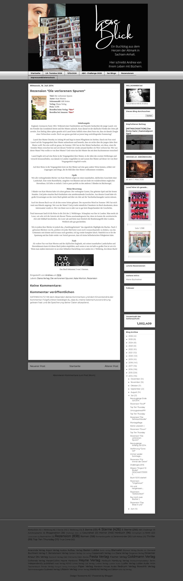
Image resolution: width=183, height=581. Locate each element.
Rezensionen (127, 73)
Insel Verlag (59, 563)
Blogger (109, 576)
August (134, 392)
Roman (85, 536)
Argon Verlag (52, 550)
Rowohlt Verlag (146, 566)
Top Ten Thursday (137, 407)
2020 (131, 356)
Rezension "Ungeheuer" (136, 482)
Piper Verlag (85, 566)
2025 (131, 339)
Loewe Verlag (102, 563)
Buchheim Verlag (36, 553)
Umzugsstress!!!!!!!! (137, 410)
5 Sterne (126, 529)
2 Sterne (59, 530)
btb (120, 569)
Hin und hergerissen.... (137, 487)
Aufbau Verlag (75, 550)
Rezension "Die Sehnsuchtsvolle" (138, 418)
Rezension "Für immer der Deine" (138, 460)
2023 (131, 346)
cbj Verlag (127, 569)
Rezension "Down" (138, 429)
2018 (131, 363)
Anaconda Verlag (36, 550)
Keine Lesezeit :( (137, 426)
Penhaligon (72, 567)
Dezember (135, 379)
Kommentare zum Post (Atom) (80, 375)
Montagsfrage (136, 423)
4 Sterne (105, 529)
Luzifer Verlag (128, 563)
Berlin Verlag (105, 550)
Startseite (35, 73)
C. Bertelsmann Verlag (57, 553)
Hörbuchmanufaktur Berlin (142, 561)
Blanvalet (116, 550)
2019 (131, 359)
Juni (133, 509)
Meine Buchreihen (134, 279)
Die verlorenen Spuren (61, 278)
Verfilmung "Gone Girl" (137, 450)
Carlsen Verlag (75, 553)
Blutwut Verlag (129, 550)
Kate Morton (80, 278)
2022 (131, 349)
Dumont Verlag (56, 557)
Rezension (92, 278)
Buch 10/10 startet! (138, 478)
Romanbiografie (103, 536)
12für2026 (72, 73)
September (136, 389)
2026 (131, 336)
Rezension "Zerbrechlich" (137, 493)
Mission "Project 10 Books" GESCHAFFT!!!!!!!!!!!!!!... (138, 471)
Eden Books (83, 557)
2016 (131, 369)
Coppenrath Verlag (101, 553)
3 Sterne (87, 529)
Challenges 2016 (137, 465)
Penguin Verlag (61, 567)
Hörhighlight (137, 533)
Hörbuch (120, 532)
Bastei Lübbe (91, 550)
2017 (131, 366)
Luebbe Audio (115, 564)
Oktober (134, 386)
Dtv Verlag (42, 556)
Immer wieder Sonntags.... (136, 455)
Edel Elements (70, 557)
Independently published (41, 563)
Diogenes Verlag (136, 553)
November (135, 382)
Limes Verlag (78, 563)
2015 (131, 373)
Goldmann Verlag (141, 556)
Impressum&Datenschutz (43, 77)
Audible (63, 550)
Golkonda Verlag (36, 561)
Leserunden (33, 537)
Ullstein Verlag (68, 569)
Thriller (151, 536)
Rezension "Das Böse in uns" (137, 504)
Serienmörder (120, 536)
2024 (131, 343)
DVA (113, 553)
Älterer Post (111, 366)
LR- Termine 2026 (54, 73)
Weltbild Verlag (99, 569)
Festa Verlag (99, 556)
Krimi (147, 533)
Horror (103, 532)
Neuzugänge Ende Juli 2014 (138, 399)
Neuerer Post (37, 366)
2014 (131, 376)
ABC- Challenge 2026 (92, 73)
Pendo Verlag (47, 566)
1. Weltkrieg (47, 530)
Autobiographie (35, 533)
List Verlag (90, 563)
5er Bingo (111, 73)
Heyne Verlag (89, 560)
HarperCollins (52, 561)
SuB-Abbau (137, 536)
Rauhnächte (45, 536)
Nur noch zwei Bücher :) (136, 498)
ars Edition (113, 569)
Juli (132, 395)
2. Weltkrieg (73, 530)
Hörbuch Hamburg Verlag (115, 561)
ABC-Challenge (145, 530)
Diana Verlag (43, 278)
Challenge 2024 (72, 533)
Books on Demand (146, 550)
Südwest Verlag (52, 569)
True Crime (65, 539)
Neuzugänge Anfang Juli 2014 (138, 444)
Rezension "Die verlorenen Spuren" (136, 438)
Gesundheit (88, 533)
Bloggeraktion (53, 533)
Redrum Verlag (127, 566)
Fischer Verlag (118, 556)
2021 (131, 353)
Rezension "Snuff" (137, 404)
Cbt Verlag (87, 553)
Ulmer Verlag (83, 569)
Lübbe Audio (142, 563)
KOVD (68, 563)
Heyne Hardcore (69, 561)
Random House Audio (105, 566)
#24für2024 (33, 530)
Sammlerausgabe (36, 569)
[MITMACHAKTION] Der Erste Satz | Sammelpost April (139, 131)
